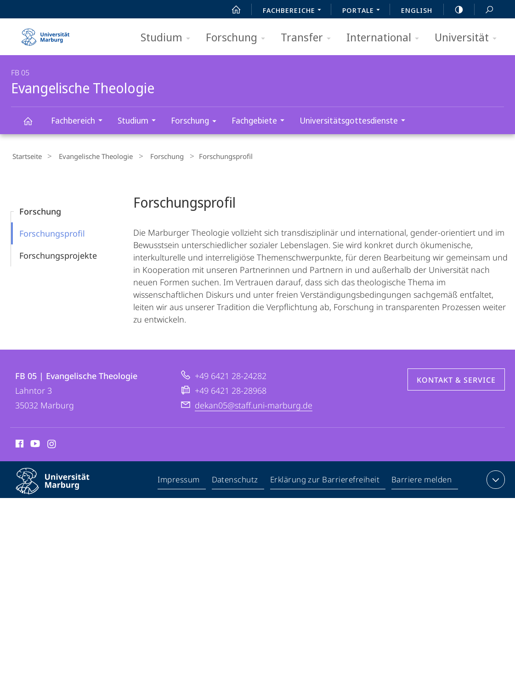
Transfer (309, 37)
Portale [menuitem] (363, 11)
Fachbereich (79, 121)
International (385, 37)
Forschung (238, 37)
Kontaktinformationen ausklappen (495, 478)
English (416, 10)
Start (231, 10)
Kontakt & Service (456, 378)
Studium (168, 37)
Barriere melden (422, 479)
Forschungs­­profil (52, 231)
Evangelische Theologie (33, 125)
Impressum (179, 479)
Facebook (18, 443)
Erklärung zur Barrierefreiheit (325, 479)
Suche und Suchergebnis (484, 10)
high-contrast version (454, 10)
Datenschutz (235, 479)
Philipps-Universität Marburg (61, 486)
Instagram (52, 443)
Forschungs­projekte (58, 253)
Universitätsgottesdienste (355, 121)
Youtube (34, 443)
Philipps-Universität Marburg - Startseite (45, 34)
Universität (469, 37)
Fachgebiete (261, 121)
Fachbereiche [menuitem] (294, 11)
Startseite (25, 155)
